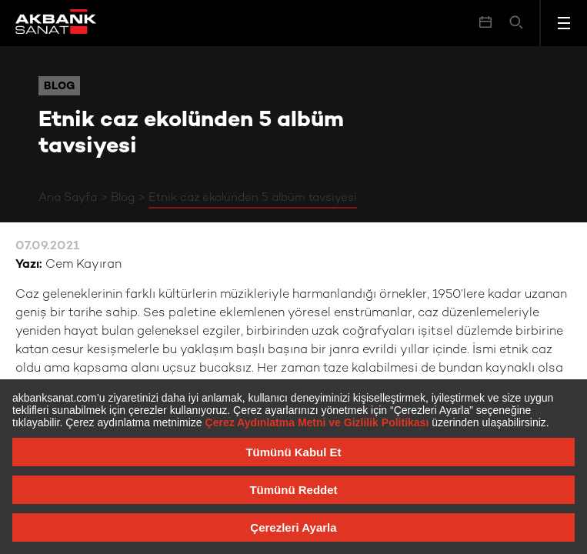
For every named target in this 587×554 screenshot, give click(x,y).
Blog (123, 198)
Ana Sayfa (67, 198)
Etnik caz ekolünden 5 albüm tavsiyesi (252, 198)
